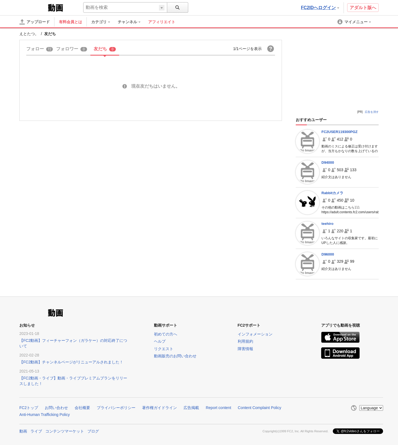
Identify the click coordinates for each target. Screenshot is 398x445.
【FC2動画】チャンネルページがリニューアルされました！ (71, 362)
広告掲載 (191, 407)
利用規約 (245, 341)
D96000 (327, 254)
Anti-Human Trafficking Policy (44, 414)
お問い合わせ (56, 407)
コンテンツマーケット (64, 431)
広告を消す (372, 111)
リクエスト (163, 349)
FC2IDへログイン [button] (320, 7)
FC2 (33, 7)
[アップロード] (34, 22)
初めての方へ (165, 334)
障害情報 (245, 349)
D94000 (327, 162)
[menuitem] (103, 22)
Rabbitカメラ (332, 193)
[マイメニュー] (354, 22)
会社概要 (82, 407)
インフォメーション (255, 334)
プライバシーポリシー (116, 407)
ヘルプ (160, 341)
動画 (23, 431)
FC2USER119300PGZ (339, 132)
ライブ (36, 431)
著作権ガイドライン (159, 407)
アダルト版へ (363, 7)
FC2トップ (28, 407)
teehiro (327, 224)
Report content (218, 407)
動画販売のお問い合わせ (175, 356)
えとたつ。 (29, 34)
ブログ (93, 431)
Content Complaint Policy (259, 407)
